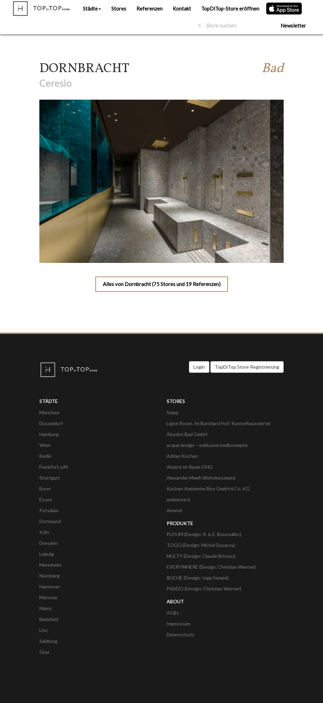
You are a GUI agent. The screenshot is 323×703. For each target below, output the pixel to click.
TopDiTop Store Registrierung (247, 367)
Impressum (178, 623)
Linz (43, 630)
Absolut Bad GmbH (187, 434)
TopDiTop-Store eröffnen (230, 8)
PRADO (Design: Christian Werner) (204, 588)
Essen (45, 499)
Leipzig (46, 554)
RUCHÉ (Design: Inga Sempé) (198, 578)
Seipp (172, 412)
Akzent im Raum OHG (190, 467)
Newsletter (293, 25)
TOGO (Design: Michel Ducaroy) (201, 545)
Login (199, 367)
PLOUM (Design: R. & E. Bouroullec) (204, 534)
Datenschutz (180, 634)
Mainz (45, 608)
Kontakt (182, 8)
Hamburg (49, 434)
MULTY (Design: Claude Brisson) (201, 556)
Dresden (48, 543)
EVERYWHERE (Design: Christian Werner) (211, 567)
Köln (44, 532)
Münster (48, 597)
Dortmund (50, 521)
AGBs (173, 613)
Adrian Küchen (182, 456)
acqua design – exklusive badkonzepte (207, 445)
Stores (118, 8)
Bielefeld (48, 619)
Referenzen (149, 8)
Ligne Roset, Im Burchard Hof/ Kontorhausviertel (218, 423)
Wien (45, 445)
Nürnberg (49, 576)
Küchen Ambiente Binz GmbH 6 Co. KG (208, 488)
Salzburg (48, 641)
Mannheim (50, 565)
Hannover (49, 586)
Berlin (45, 456)
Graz (44, 652)
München (49, 412)
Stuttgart (49, 478)
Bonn (45, 488)
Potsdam (48, 510)
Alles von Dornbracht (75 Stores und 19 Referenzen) (162, 284)
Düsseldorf (51, 423)
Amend (174, 510)
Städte (92, 8)
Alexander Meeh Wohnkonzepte (201, 478)
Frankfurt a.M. (54, 467)
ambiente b (178, 499)
